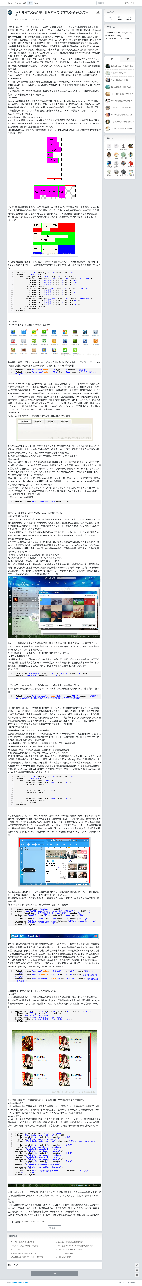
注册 (133, 3)
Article (36, 3)
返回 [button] (54, 1273)
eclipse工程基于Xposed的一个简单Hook (126, 129)
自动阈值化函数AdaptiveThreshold (23, 1253)
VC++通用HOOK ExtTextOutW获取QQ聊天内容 (75, 1246)
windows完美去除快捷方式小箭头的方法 (126, 115)
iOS (24, 3)
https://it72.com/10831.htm (32, 1221)
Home (10, 3)
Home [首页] (17, 20)
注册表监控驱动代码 (118, 73)
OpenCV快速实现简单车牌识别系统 (71, 1242)
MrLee (27, 20)
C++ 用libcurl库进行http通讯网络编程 (24, 1246)
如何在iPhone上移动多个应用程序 (123, 66)
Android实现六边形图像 (119, 80)
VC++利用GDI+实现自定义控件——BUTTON (27, 1257)
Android (18, 3)
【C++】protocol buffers (66, 1253)
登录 (127, 3)
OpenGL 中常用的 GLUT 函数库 (23, 1242)
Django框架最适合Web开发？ (122, 94)
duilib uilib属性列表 (65, 1257)
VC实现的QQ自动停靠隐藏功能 (122, 122)
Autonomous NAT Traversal (121, 108)
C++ (30, 3)
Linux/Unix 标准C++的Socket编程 (70, 1250)
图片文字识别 (16, 1250)
